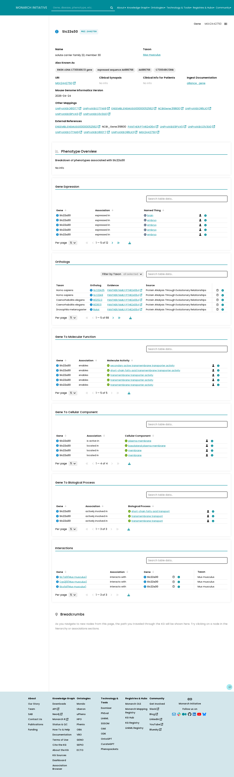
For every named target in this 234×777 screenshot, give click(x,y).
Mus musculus (152, 55)
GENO (80, 739)
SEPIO (80, 744)
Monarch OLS (133, 703)
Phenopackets (109, 749)
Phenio (81, 724)
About (121, 7)
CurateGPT (107, 744)
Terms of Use (60, 739)
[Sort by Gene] (65, 210)
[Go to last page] (117, 243)
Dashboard (59, 760)
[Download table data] (129, 243)
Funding (33, 729)
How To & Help (61, 729)
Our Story (34, 703)
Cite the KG (59, 744)
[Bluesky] (204, 713)
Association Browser (59, 767)
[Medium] (184, 713)
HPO (79, 719)
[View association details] (204, 215)
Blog (154, 714)
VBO (79, 734)
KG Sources (59, 755)
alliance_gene (196, 83)
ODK (103, 733)
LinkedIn (156, 719)
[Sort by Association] (112, 210)
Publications (35, 724)
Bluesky (155, 729)
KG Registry (132, 722)
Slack (154, 709)
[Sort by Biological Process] (152, 506)
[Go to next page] (112, 243)
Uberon (81, 709)
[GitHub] (189, 713)
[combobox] (83, 8)
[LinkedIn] (194, 713)
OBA (79, 729)
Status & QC (60, 724)
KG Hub (129, 717)
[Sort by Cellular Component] (153, 435)
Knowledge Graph (138, 7)
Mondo (81, 703)
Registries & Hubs (203, 7)
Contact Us (35, 719)
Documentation (62, 734)
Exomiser (106, 708)
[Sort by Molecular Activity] (131, 360)
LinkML (104, 718)
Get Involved (157, 703)
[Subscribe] (174, 713)
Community (223, 7)
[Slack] (179, 713)
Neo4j (57, 714)
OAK (103, 728)
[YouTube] (199, 713)
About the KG (60, 750)
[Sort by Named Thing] (163, 210)
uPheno (81, 714)
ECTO (80, 750)
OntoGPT (106, 738)
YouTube (156, 724)
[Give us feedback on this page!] (229, 687)
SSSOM (105, 723)
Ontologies (158, 7)
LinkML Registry (134, 728)
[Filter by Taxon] (122, 274)
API (55, 709)
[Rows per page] (73, 243)
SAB (30, 714)
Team (31, 709)
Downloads (59, 703)
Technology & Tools (179, 7)
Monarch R (60, 719)
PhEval (105, 713)
